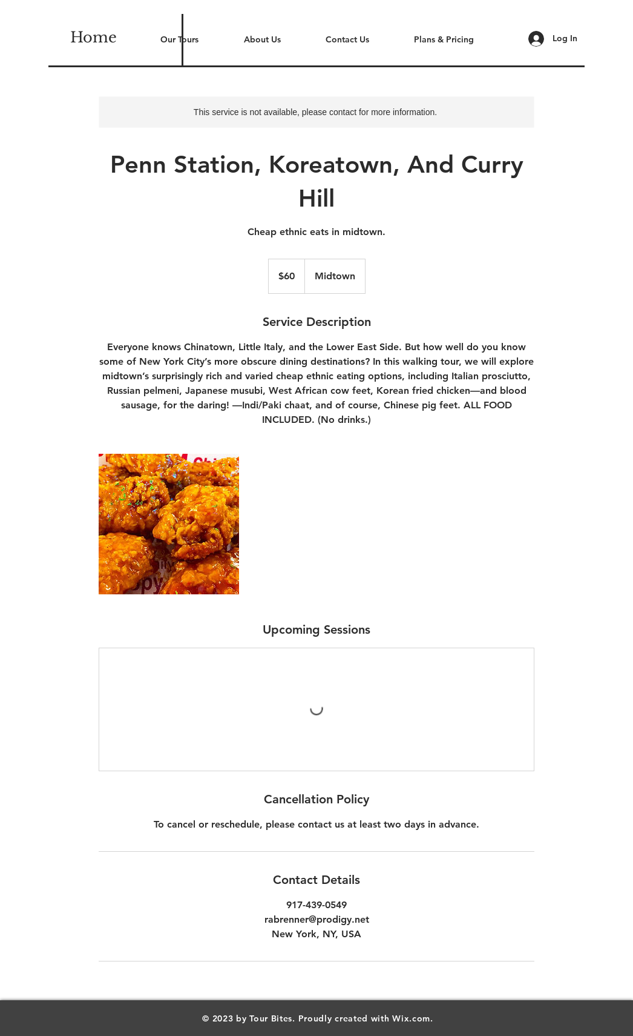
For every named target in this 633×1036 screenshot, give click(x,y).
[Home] (93, 37)
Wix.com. (412, 1018)
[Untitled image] (169, 524)
